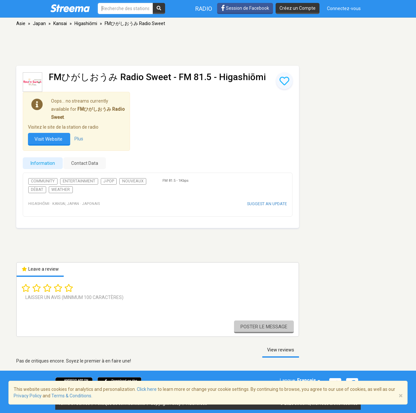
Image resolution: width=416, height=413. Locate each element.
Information (43, 163)
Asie (20, 23)
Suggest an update (267, 203)
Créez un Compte (298, 8)
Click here (147, 389)
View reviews (280, 349)
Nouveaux (133, 181)
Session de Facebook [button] (245, 8)
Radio (203, 8)
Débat (37, 189)
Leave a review (40, 269)
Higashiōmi (85, 23)
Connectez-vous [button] (344, 8)
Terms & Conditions (71, 395)
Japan (39, 23)
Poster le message (263, 327)
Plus (78, 138)
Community (43, 181)
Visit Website (49, 139)
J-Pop (108, 181)
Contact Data (84, 163)
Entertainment (79, 181)
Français (308, 380)
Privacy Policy (28, 395)
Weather (60, 189)
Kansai (60, 23)
